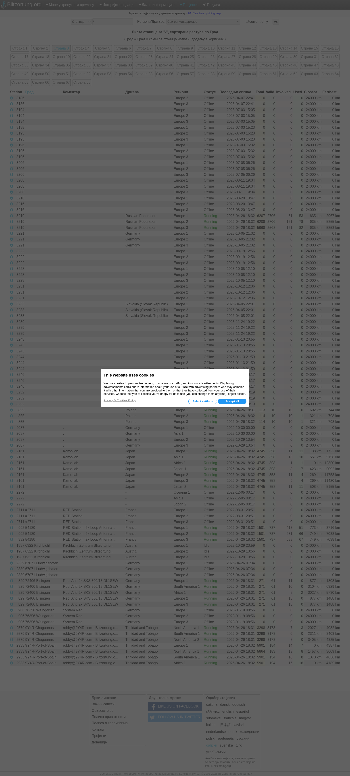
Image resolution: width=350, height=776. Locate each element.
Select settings (202, 401)
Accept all (232, 401)
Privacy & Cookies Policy (120, 400)
